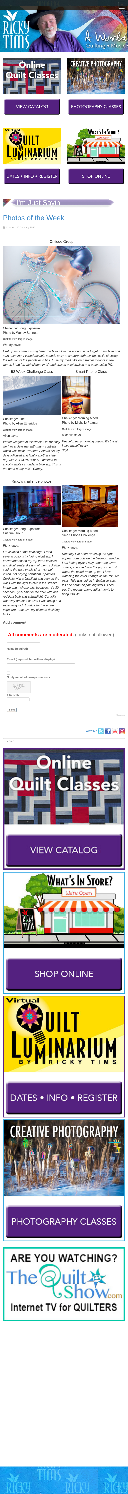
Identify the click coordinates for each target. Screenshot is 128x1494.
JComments (120, 715)
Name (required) (17, 648)
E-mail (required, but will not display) (31, 659)
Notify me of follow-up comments (28, 677)
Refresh (14, 695)
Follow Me (91, 731)
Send (12, 709)
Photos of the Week (33, 218)
